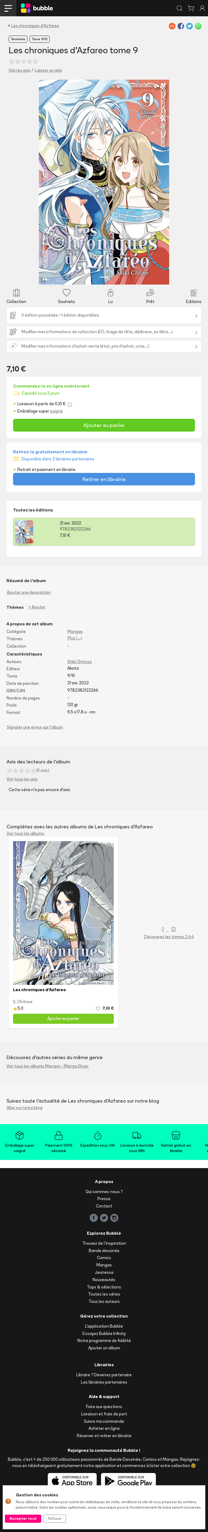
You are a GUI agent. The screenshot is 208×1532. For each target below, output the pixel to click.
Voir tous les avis (22, 779)
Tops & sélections (104, 1287)
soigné (56, 411)
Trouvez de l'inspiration (104, 1243)
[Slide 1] (104, 277)
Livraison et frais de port (104, 1413)
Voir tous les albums (25, 833)
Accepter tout (23, 1518)
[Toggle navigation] (8, 8)
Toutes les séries (104, 1294)
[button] (48, 182)
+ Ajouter (36, 607)
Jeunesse (104, 1272)
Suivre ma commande (104, 1421)
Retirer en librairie (104, 479)
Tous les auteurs (104, 1301)
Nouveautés (104, 1279)
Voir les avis (19, 70)
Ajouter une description (29, 592)
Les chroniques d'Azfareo (35, 25)
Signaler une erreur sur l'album (35, 727)
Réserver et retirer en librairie (104, 1435)
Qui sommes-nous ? (104, 1191)
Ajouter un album (104, 1347)
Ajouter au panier (104, 425)
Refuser (54, 1518)
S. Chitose (23, 1001)
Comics (104, 1257)
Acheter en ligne (104, 1428)
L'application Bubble (104, 1326)
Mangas (75, 631)
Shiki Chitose (79, 661)
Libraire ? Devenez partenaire (104, 1374)
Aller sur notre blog (24, 1107)
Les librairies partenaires (104, 1382)
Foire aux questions (104, 1406)
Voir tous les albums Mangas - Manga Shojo (48, 1066)
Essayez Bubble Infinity (104, 1333)
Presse (104, 1198)
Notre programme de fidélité (104, 1340)
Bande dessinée (104, 1250)
